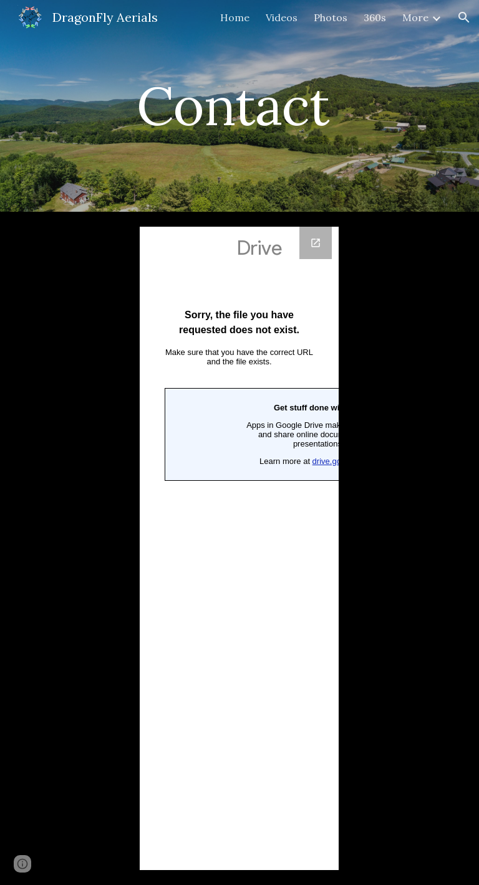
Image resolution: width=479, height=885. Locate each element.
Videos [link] (282, 17)
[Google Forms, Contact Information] (239, 548)
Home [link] (234, 17)
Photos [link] (330, 17)
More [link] (415, 17)
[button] (464, 17)
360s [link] (375, 17)
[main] (239, 105)
